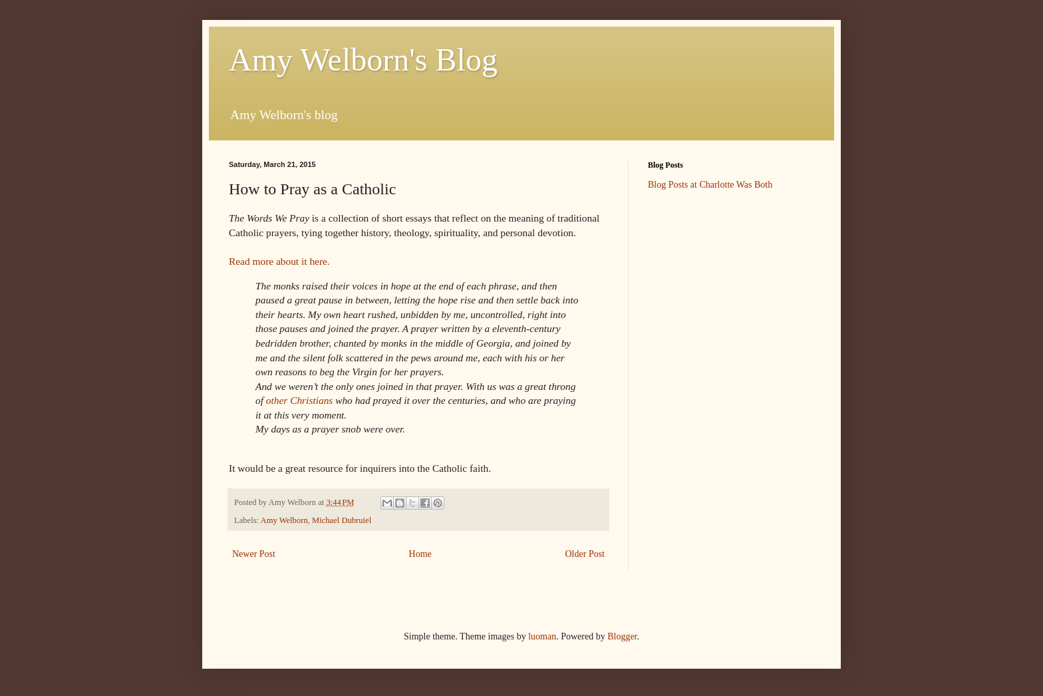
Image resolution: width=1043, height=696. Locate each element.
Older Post (585, 554)
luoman (542, 636)
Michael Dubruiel (341, 520)
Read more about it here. (279, 261)
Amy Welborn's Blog (363, 59)
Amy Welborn (284, 520)
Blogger (622, 636)
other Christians (299, 400)
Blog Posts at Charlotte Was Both (710, 185)
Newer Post (253, 554)
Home (420, 554)
